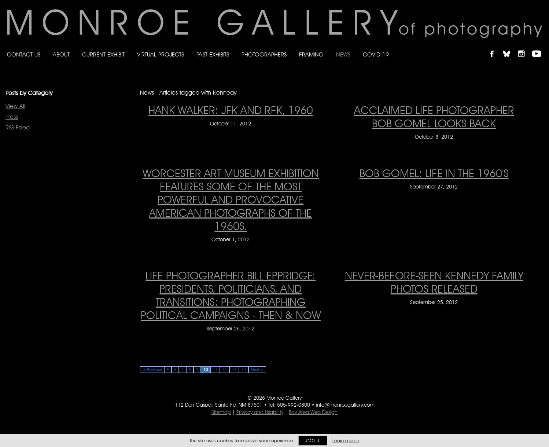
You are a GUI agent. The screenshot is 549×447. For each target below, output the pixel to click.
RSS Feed (17, 127)
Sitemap (221, 412)
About (61, 54)
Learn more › (346, 440)
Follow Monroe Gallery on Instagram (524, 47)
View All (15, 106)
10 (205, 369)
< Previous (152, 369)
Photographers (264, 54)
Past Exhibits (212, 54)
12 (224, 369)
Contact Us (23, 54)
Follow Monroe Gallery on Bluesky (510, 47)
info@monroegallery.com (345, 405)
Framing (311, 54)
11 (215, 369)
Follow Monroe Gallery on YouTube (539, 47)
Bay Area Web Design (313, 412)
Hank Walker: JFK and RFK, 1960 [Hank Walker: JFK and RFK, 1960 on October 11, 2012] (230, 110)
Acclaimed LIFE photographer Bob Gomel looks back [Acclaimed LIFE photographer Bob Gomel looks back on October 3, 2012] (434, 116)
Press (11, 116)
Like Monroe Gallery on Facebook (495, 47)
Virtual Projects (160, 54)
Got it (313, 440)
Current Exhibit (103, 54)
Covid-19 (376, 54)
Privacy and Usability (259, 412)
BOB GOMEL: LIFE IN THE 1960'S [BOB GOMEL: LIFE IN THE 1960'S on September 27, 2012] (434, 173)
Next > (257, 369)
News (343, 54)
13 (234, 369)
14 (244, 369)
